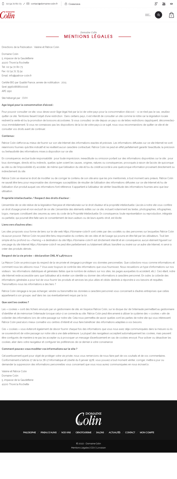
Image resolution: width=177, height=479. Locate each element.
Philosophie (29, 432)
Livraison (101, 447)
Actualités (114, 432)
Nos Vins (66, 432)
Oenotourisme (83, 432)
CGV (93, 447)
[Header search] (158, 15)
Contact (130, 432)
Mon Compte (147, 432)
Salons (100, 432)
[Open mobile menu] (148, 14)
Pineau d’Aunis (49, 432)
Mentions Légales (80, 447)
